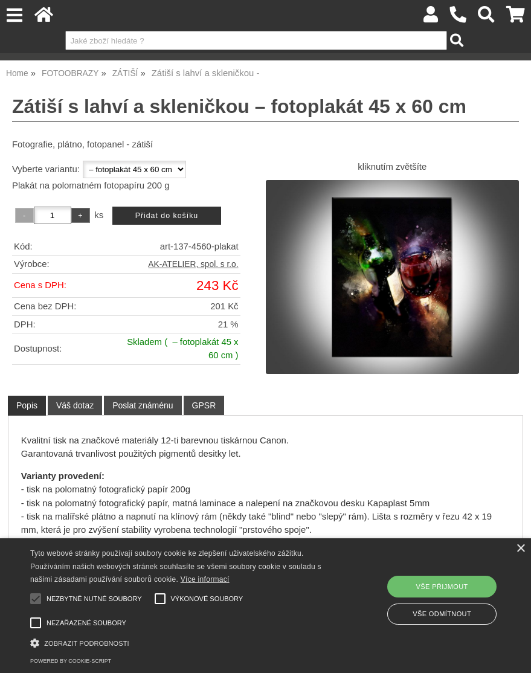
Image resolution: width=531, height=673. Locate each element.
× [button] (520, 548)
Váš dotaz (75, 405)
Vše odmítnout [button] (442, 613)
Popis (26, 405)
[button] (183, 642)
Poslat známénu (142, 405)
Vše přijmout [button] (442, 586)
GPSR (204, 405)
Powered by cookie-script (70, 661)
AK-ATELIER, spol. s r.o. (193, 264)
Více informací (205, 579)
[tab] (27, 406)
